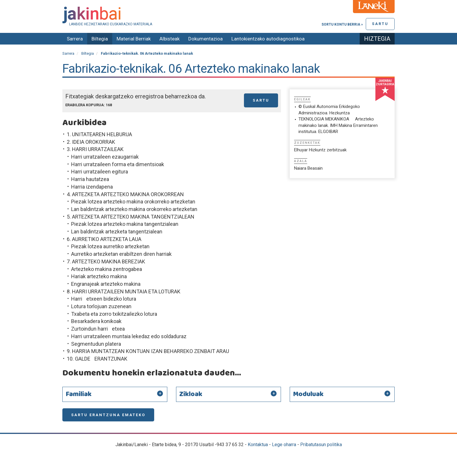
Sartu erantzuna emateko (108, 415)
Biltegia (100, 39)
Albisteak (169, 39)
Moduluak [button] (308, 394)
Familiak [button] (79, 394)
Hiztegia (377, 38)
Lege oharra (284, 444)
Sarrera (75, 39)
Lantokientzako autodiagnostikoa (268, 39)
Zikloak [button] (190, 394)
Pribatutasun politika (321, 444)
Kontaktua (258, 444)
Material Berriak (134, 39)
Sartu (380, 24)
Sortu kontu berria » (342, 24)
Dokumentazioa (205, 39)
